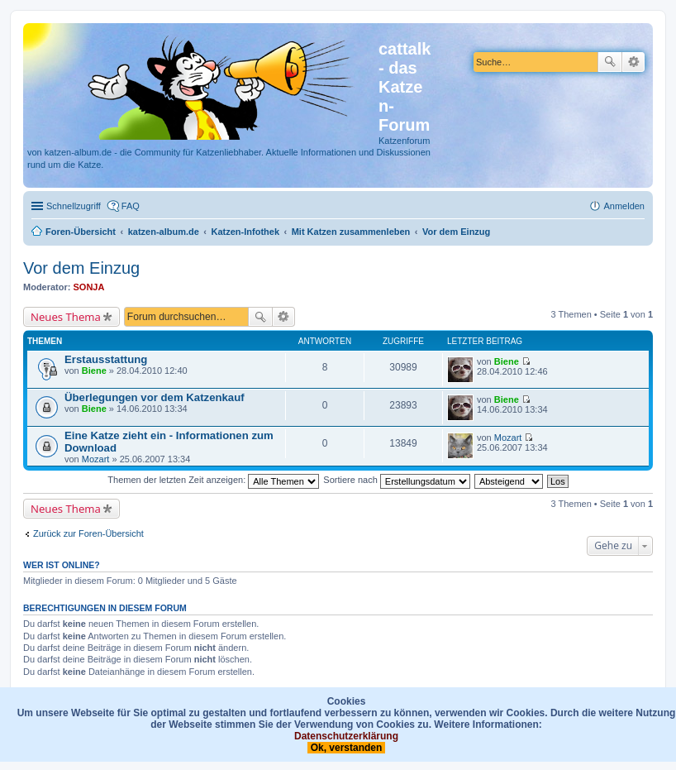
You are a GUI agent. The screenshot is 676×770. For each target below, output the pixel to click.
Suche (609, 62)
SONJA (89, 287)
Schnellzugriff (73, 206)
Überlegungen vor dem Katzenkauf (154, 397)
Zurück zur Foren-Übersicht (88, 533)
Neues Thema (66, 316)
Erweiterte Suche (633, 62)
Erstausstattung (105, 359)
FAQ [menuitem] (130, 206)
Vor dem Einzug (81, 268)
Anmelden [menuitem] (624, 206)
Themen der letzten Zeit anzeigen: (213, 480)
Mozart (96, 459)
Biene (94, 370)
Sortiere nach (396, 480)
